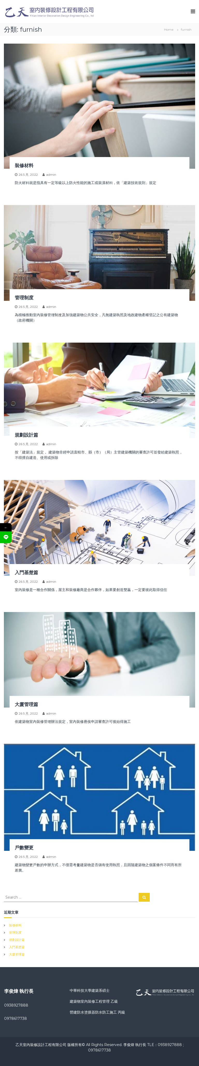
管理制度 (24, 298)
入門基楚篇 (26, 572)
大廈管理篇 (26, 704)
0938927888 (16, 1005)
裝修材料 (24, 165)
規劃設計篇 (26, 435)
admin (51, 174)
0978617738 (15, 1018)
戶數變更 (24, 848)
